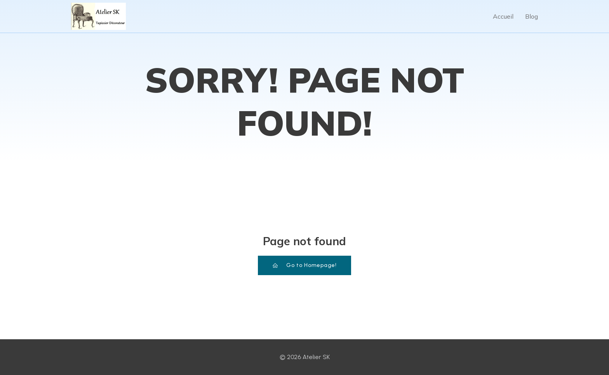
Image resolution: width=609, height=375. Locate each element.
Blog (531, 16)
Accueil (503, 16)
